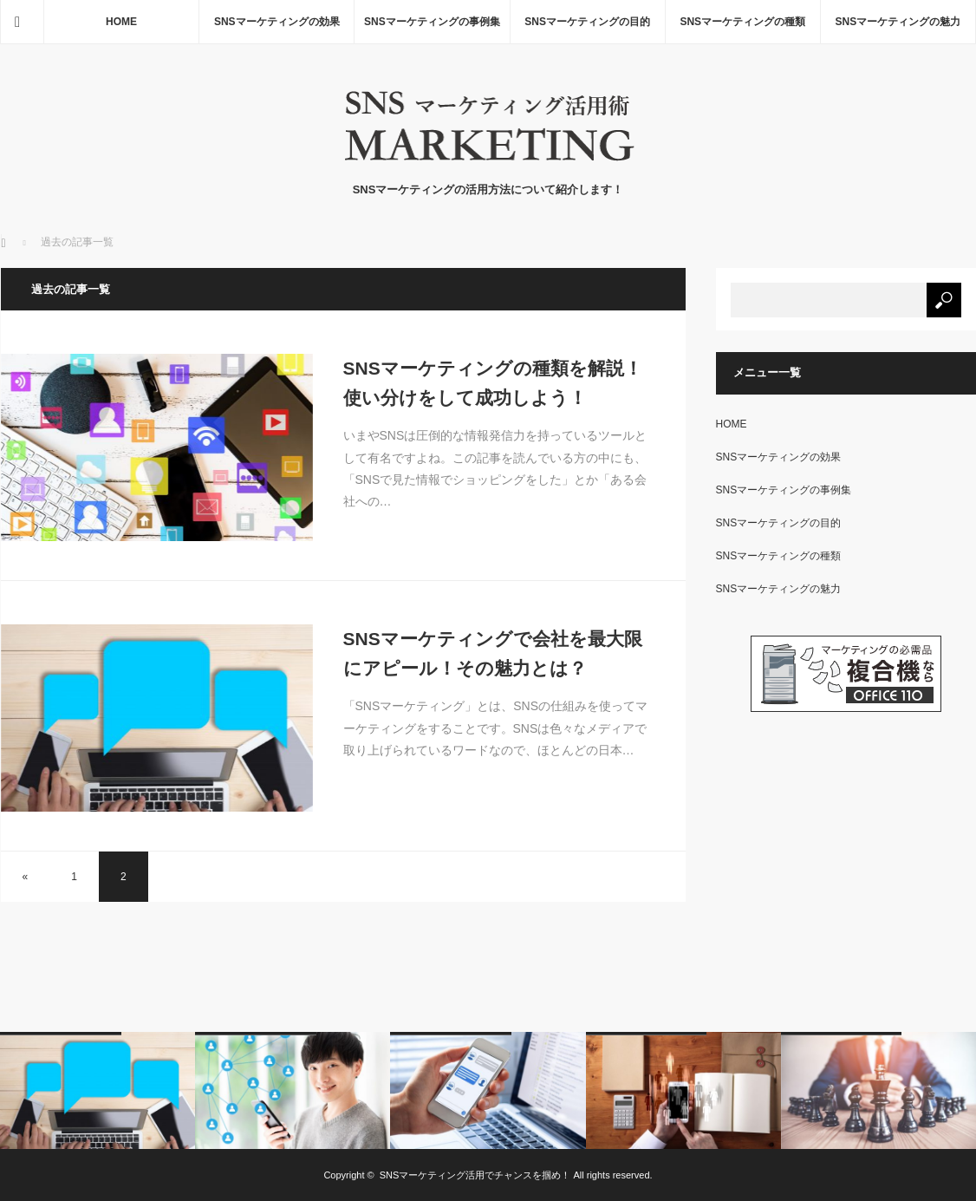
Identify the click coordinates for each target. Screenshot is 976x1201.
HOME (121, 22)
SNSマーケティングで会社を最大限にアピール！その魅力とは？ (492, 653)
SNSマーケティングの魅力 (898, 22)
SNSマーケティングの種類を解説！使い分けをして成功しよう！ (492, 383)
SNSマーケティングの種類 (742, 22)
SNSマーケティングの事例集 (432, 22)
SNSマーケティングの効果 (277, 22)
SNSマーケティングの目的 (587, 22)
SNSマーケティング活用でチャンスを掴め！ (475, 1175)
